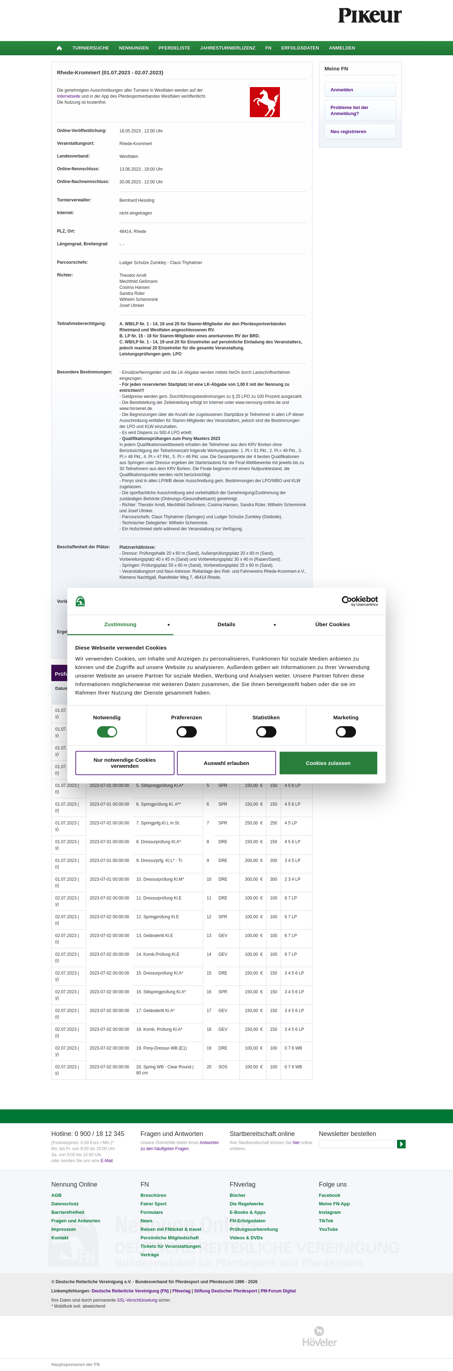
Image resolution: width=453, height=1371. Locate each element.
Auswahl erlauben (226, 763)
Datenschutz (65, 1203)
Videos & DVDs (246, 1237)
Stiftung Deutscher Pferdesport (225, 1291)
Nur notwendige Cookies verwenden (125, 763)
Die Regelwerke (247, 1203)
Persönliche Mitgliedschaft (170, 1237)
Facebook (329, 1195)
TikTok (326, 1220)
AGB (56, 1195)
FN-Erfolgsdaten (247, 1220)
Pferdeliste (174, 48)
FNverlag (182, 1291)
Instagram (330, 1212)
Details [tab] (226, 625)
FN (268, 48)
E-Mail (107, 1160)
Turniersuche (91, 48)
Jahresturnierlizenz (228, 48)
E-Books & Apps (247, 1212)
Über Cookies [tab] (332, 625)
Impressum (63, 1229)
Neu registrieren (348, 131)
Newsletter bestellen (347, 1133)
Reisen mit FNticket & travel (171, 1229)
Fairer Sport (154, 1203)
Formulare (152, 1212)
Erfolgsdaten (300, 48)
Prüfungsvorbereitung (254, 1229)
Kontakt (59, 1237)
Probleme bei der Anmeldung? (349, 110)
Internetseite (68, 96)
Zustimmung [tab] (120, 625)
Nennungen (134, 48)
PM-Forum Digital (278, 1291)
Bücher (238, 1195)
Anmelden (342, 48)
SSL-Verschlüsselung (137, 1300)
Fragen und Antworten (75, 1220)
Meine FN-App (334, 1203)
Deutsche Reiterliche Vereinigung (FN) (130, 1291)
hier (296, 1142)
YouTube (328, 1229)
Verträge (150, 1254)
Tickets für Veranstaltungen (171, 1246)
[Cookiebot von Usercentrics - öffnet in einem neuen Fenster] (347, 601)
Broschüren (153, 1195)
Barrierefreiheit (67, 1212)
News (147, 1220)
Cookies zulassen (328, 763)
